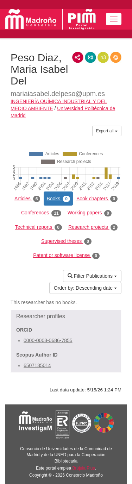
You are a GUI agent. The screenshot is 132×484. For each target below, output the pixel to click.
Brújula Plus (84, 468)
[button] (66, 316)
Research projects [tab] (93, 227)
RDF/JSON (115, 57)
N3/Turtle (103, 57)
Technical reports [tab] (38, 227)
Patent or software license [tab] (66, 255)
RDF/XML (77, 57)
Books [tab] (58, 199)
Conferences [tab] (41, 213)
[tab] (66, 316)
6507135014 (37, 365)
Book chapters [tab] (97, 199)
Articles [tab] (27, 199)
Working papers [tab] (90, 213)
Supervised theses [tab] (66, 241)
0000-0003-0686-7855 (48, 340)
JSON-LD (90, 57)
